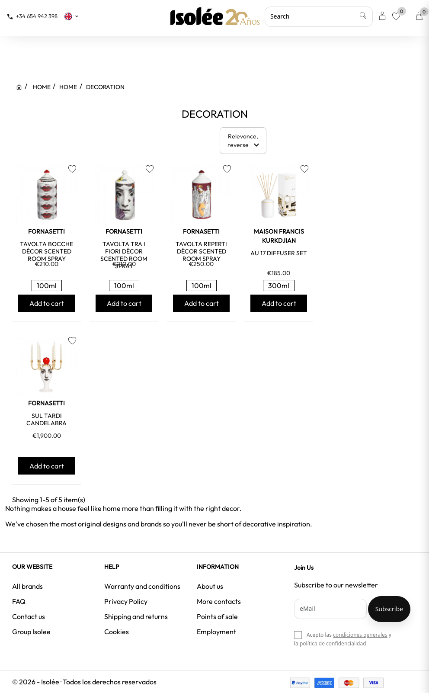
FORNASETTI (46, 231)
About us (210, 586)
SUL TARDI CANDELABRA (46, 419)
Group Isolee (31, 631)
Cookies (116, 631)
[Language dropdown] (72, 16)
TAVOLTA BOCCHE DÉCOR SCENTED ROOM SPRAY (46, 251)
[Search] (319, 16)
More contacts (219, 601)
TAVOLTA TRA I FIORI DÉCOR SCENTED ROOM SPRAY (123, 255)
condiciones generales (360, 634)
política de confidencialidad (333, 643)
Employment (216, 631)
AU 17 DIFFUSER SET (278, 253)
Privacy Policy (125, 601)
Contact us (28, 616)
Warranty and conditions (142, 586)
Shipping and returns (136, 616)
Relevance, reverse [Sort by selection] (244, 141)
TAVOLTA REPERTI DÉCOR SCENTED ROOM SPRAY (201, 251)
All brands (27, 586)
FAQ (19, 601)
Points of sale (217, 616)
